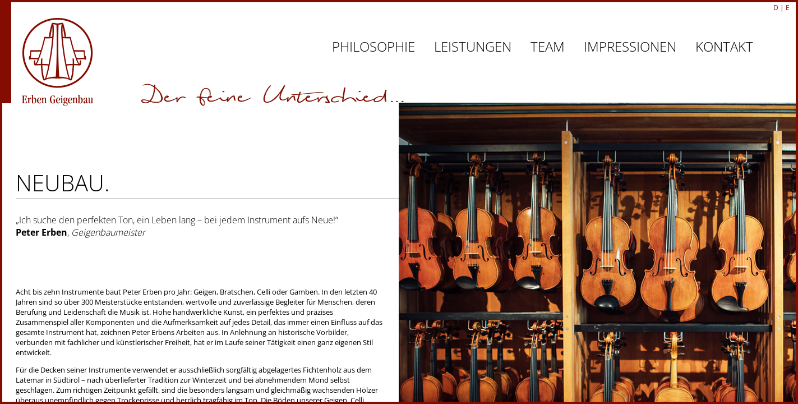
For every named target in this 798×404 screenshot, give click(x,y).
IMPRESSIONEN (630, 46)
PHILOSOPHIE (373, 46)
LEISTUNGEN (472, 46)
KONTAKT (724, 46)
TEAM (548, 46)
